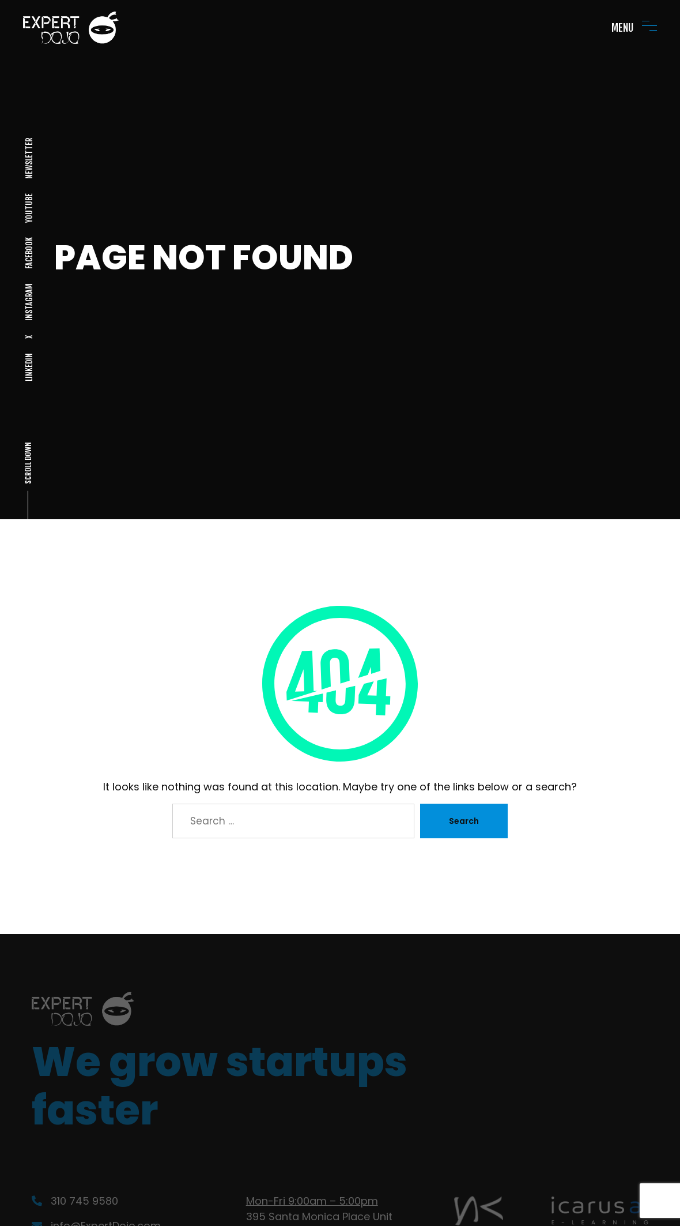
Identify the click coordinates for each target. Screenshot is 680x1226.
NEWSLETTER (28, 158)
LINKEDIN (28, 367)
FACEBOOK (28, 253)
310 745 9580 (75, 1201)
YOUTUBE (28, 208)
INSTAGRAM (28, 302)
